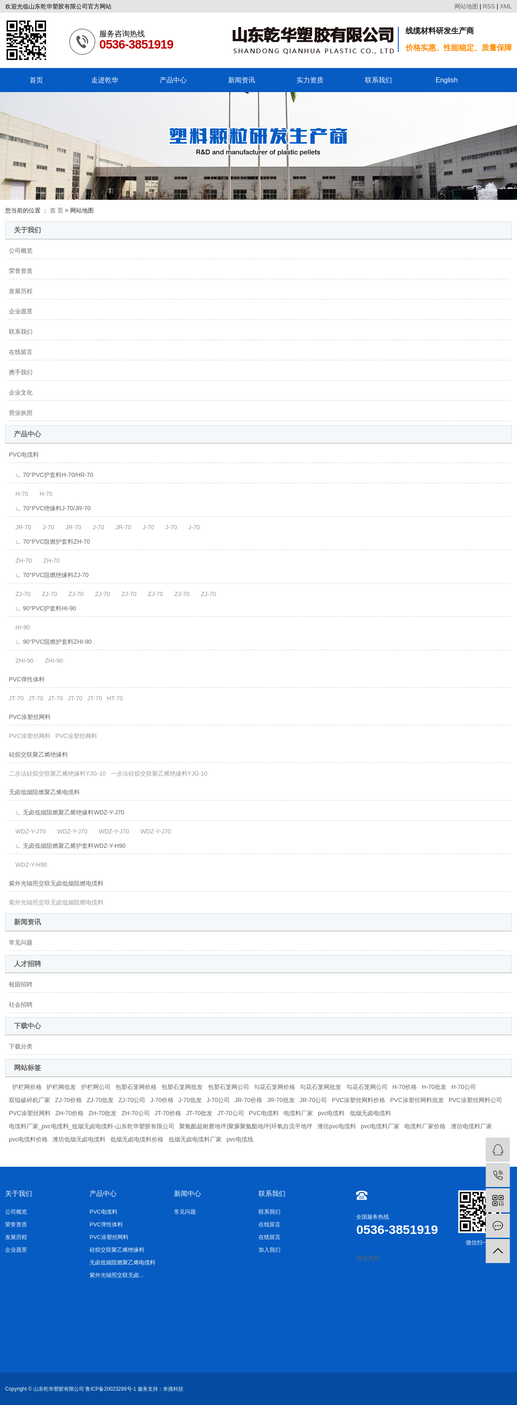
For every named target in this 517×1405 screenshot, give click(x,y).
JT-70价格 (168, 1113)
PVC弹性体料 (27, 679)
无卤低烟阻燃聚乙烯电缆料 (44, 792)
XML (506, 6)
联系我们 (378, 80)
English (446, 80)
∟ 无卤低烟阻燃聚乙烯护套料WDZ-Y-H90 (67, 845)
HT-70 (115, 698)
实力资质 (310, 80)
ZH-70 (20, 560)
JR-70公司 (313, 1100)
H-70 (18, 493)
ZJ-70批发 (100, 1100)
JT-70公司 (231, 1113)
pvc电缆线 (239, 1139)
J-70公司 (218, 1100)
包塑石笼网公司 (228, 1087)
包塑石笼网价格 (136, 1087)
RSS (489, 6)
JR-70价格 (248, 1100)
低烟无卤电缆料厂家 (195, 1139)
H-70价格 (404, 1087)
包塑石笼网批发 (182, 1087)
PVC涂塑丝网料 (30, 716)
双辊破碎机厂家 (29, 1100)
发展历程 (21, 291)
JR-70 (20, 527)
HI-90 (19, 627)
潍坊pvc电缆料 (336, 1126)
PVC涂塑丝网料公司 (475, 1100)
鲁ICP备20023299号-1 (110, 1389)
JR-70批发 (280, 1100)
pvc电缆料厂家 (380, 1126)
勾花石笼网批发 (320, 1087)
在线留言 (21, 352)
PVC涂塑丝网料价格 (359, 1100)
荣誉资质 (21, 270)
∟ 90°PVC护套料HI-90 (42, 608)
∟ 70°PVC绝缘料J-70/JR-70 (50, 508)
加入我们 (269, 1250)
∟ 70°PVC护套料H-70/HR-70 (51, 474)
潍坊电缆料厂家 (471, 1126)
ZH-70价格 (69, 1113)
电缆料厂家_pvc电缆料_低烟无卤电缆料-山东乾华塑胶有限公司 (91, 1126)
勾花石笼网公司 (367, 1087)
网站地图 (466, 6)
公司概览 (21, 250)
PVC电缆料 (24, 454)
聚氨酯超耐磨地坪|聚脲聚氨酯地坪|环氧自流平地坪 (245, 1126)
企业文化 (21, 392)
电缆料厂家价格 (425, 1126)
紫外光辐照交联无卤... (117, 1275)
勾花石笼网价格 (274, 1087)
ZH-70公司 (136, 1113)
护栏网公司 (96, 1087)
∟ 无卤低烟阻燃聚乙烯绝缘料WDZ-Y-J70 (66, 812)
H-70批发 (434, 1087)
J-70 (45, 527)
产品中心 (173, 80)
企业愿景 (21, 311)
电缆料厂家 (298, 1113)
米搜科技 (173, 1389)
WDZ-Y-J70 (27, 831)
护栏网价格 (27, 1087)
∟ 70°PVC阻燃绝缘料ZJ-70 (49, 575)
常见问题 (21, 942)
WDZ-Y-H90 (28, 864)
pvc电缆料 (331, 1113)
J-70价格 (162, 1100)
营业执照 (21, 412)
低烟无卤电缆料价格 (136, 1139)
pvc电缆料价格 (28, 1139)
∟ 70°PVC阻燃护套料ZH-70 (49, 541)
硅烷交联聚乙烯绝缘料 (38, 754)
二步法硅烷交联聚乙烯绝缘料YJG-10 (57, 773)
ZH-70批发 (102, 1113)
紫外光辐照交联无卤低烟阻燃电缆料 (56, 883)
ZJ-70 (19, 594)
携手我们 (21, 372)
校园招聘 (21, 984)
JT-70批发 (199, 1113)
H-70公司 (464, 1087)
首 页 (56, 210)
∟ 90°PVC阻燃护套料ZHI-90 (50, 641)
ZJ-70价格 (68, 1100)
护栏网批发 (61, 1087)
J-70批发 (189, 1100)
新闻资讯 (241, 80)
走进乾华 (104, 80)
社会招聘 (21, 1004)
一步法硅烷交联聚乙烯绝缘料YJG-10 (159, 773)
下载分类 (21, 1046)
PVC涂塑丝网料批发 (417, 1100)
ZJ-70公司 (132, 1100)
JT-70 (16, 698)
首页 (36, 80)
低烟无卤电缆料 (370, 1113)
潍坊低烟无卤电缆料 (79, 1139)
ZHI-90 (21, 660)
